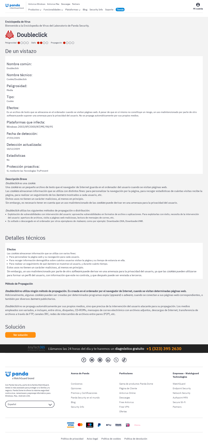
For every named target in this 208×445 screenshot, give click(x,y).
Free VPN (124, 406)
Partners (76, 4)
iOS (28, 396)
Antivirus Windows (36, 4)
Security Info (96, 9)
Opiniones (76, 388)
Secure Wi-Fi (179, 402)
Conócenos (76, 383)
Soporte (109, 9)
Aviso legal (92, 438)
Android (21, 396)
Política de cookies (111, 438)
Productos (34, 9)
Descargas (65, 4)
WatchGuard (179, 383)
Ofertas (123, 411)
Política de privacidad (72, 438)
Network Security (181, 393)
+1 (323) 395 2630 (163, 348)
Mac (15, 396)
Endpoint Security (182, 388)
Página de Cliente (128, 388)
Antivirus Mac (53, 4)
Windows (9, 396)
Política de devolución (135, 438)
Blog (85, 9)
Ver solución (20, 335)
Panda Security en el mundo (85, 397)
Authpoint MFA (180, 397)
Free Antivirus (126, 402)
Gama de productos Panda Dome (136, 383)
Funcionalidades (53, 9)
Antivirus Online (127, 393)
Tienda (120, 9)
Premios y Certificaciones (84, 393)
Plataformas (72, 9)
